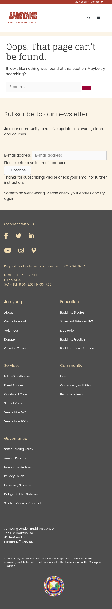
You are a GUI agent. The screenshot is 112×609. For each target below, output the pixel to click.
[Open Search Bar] (89, 17)
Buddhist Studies (72, 312)
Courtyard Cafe (15, 394)
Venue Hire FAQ (15, 412)
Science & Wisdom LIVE (76, 321)
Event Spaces (13, 385)
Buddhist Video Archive (77, 348)
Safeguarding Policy (18, 449)
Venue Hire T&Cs (16, 421)
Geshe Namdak (15, 321)
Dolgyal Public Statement (22, 494)
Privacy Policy (14, 476)
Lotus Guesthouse (17, 376)
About (8, 312)
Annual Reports (15, 458)
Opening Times (15, 348)
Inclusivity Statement (19, 485)
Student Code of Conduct (22, 503)
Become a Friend (72, 394)
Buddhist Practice (72, 339)
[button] (17, 170)
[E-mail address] (69, 156)
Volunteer (11, 330)
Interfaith (66, 376)
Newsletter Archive (17, 467)
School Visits (13, 403)
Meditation (68, 330)
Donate (9, 339)
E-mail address (17, 155)
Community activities (75, 385)
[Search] (86, 88)
